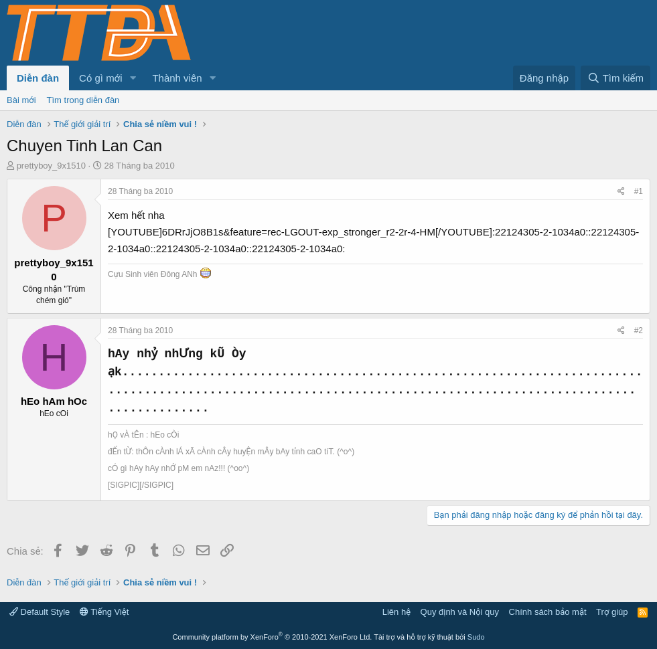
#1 (638, 191)
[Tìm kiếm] (615, 78)
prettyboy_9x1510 (51, 166)
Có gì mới (100, 78)
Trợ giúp (612, 612)
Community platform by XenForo (272, 637)
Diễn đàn (38, 78)
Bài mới (21, 100)
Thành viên (177, 78)
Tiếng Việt (104, 612)
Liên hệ (396, 612)
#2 (638, 330)
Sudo (476, 637)
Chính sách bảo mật (548, 612)
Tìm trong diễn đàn (83, 100)
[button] (132, 78)
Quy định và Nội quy (460, 612)
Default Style (39, 612)
